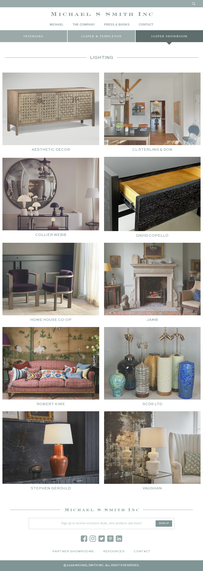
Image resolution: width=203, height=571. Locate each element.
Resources (113, 551)
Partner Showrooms (73, 551)
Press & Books (117, 24)
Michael (56, 24)
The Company (84, 24)
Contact (146, 24)
